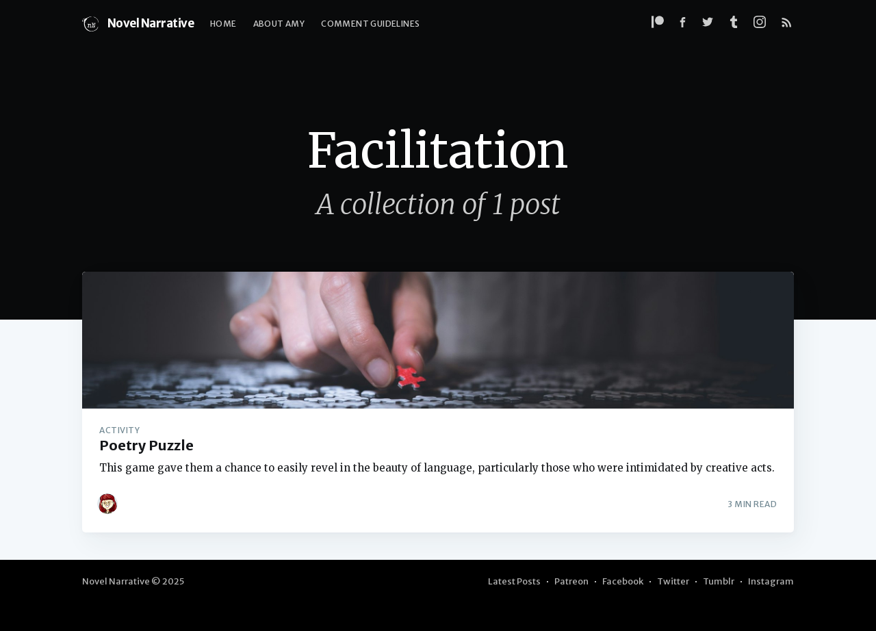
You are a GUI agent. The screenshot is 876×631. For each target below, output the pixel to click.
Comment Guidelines (370, 23)
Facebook (622, 581)
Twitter (673, 581)
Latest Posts (514, 581)
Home (223, 23)
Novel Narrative (138, 24)
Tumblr (718, 581)
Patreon (571, 581)
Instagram (771, 581)
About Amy (279, 23)
